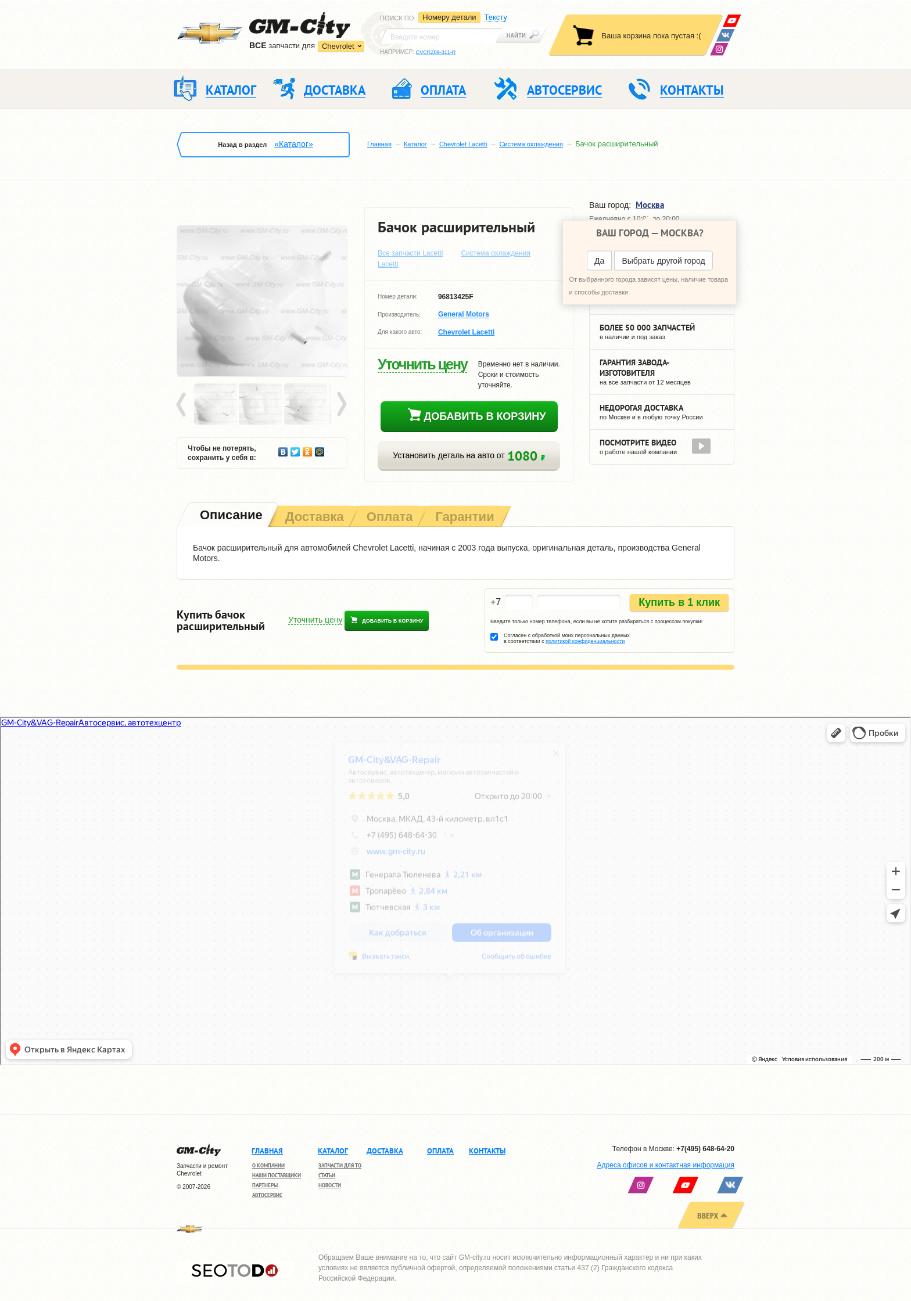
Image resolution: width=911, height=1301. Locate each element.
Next (341, 404)
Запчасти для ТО (339, 1165)
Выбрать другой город (663, 260)
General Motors (463, 315)
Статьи (326, 1175)
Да (599, 260)
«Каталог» (293, 144)
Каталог (415, 144)
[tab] (230, 516)
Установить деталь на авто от (468, 455)
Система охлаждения (530, 144)
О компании (268, 1165)
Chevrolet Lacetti (463, 144)
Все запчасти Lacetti (410, 253)
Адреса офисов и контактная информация (665, 1165)
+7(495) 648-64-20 (705, 1149)
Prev (183, 404)
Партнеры (265, 1185)
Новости (329, 1185)
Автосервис (267, 1195)
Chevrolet (338, 46)
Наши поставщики (276, 1175)
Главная (379, 144)
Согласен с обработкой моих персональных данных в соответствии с (567, 638)
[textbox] (441, 36)
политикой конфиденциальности (585, 641)
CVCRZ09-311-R (436, 52)
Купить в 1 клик (679, 602)
